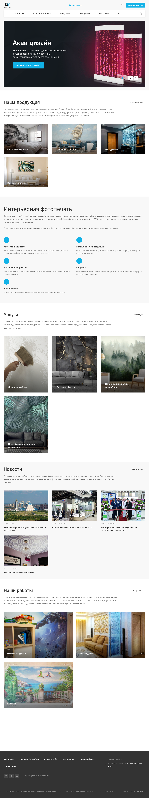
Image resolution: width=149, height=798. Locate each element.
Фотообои (9, 759)
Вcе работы (139, 590)
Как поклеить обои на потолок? (19, 572)
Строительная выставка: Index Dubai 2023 (72, 527)
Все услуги (139, 314)
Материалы (68, 759)
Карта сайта (108, 791)
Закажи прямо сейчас (28, 65)
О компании (10, 766)
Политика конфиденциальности (79, 791)
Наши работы (87, 759)
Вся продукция (137, 102)
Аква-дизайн (50, 759)
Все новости (138, 469)
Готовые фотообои (29, 759)
